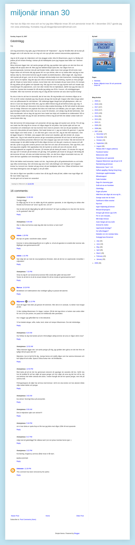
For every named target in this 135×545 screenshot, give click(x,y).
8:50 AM (29, 409)
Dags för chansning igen (104, 182)
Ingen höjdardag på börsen (105, 207)
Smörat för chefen (102, 225)
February (99, 256)
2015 (97, 113)
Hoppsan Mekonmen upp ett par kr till (109, 161)
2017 (97, 107)
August (99, 146)
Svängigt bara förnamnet (104, 237)
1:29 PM (25, 235)
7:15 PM (29, 272)
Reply (19, 214)
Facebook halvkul (102, 152)
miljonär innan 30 (40, 12)
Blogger (76, 533)
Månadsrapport (101, 176)
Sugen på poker (101, 191)
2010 (97, 122)
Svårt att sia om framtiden (105, 185)
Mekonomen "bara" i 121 (104, 167)
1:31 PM (25, 256)
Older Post (80, 516)
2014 (97, 116)
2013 (97, 119)
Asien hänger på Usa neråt (105, 222)
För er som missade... (103, 216)
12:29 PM (27, 469)
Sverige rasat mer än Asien (105, 198)
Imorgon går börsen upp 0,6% (106, 213)
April (98, 250)
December (100, 134)
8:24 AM (29, 333)
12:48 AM (29, 197)
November (100, 137)
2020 (97, 101)
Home (48, 516)
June (98, 244)
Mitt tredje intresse (102, 219)
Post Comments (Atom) (28, 519)
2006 (97, 263)
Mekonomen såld (102, 155)
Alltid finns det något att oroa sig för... (109, 194)
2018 (97, 104)
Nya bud (99, 204)
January (99, 259)
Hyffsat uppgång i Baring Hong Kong (108, 170)
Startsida (97, 81)
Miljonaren (20, 301)
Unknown (20, 469)
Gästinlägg (99, 188)
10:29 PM (26, 287)
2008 (97, 128)
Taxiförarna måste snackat (105, 201)
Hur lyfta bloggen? (102, 231)
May (98, 247)
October (99, 140)
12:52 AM (29, 346)
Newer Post (15, 516)
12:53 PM (29, 369)
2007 (97, 131)
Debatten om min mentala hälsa (107, 234)
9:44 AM (29, 222)
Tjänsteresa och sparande (105, 158)
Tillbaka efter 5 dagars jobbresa (107, 149)
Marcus (19, 287)
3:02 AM (29, 396)
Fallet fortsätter (101, 179)
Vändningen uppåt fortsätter (105, 173)
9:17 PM (29, 437)
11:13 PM (31, 301)
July (98, 241)
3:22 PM (29, 450)
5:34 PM (29, 423)
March (98, 253)
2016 (97, 110)
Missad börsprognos (103, 210)
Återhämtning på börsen (104, 164)
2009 (97, 125)
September (100, 143)
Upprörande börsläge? (104, 228)
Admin (19, 235)
